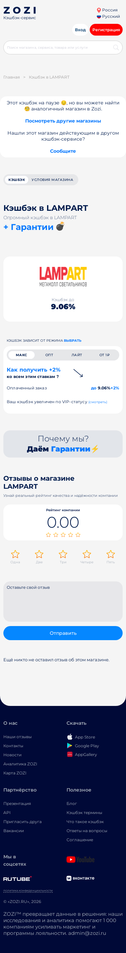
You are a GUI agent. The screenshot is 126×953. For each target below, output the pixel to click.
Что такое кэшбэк (85, 821)
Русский (108, 16)
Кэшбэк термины (84, 812)
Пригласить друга (22, 821)
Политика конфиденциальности (28, 890)
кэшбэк (16, 180)
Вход (80, 29)
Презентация (17, 803)
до (93, 387)
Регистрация (106, 29)
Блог (72, 803)
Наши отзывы (17, 736)
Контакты (13, 745)
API (7, 812)
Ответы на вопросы (87, 830)
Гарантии (70, 449)
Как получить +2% (33, 373)
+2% (115, 387)
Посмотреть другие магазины (63, 121)
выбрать (72, 340)
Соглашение (80, 839)
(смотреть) (98, 402)
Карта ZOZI (15, 772)
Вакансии (13, 830)
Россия (107, 9)
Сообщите (63, 151)
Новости (12, 754)
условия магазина (52, 180)
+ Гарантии (28, 227)
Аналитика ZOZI (20, 763)
